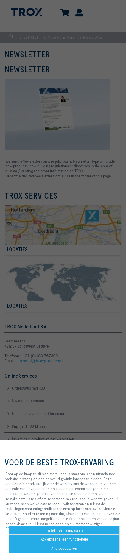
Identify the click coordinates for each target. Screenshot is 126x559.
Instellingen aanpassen (64, 530)
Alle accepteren (64, 548)
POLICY (11, 529)
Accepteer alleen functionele (64, 539)
